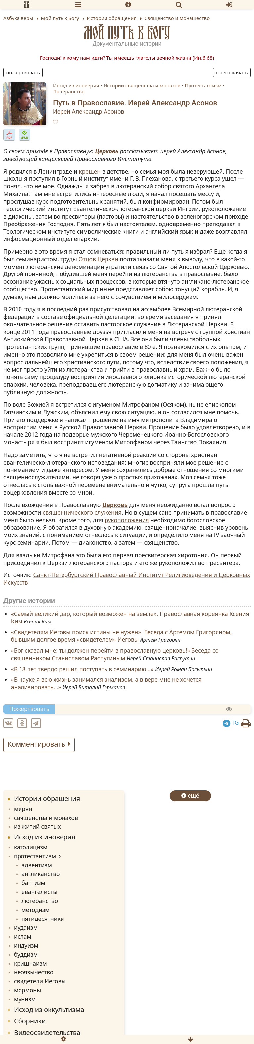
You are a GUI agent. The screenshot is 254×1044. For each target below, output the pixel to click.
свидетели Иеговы (40, 981)
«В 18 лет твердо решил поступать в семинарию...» (82, 669)
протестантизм (35, 856)
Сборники (30, 1021)
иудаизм (26, 927)
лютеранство (39, 901)
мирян (23, 809)
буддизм (26, 954)
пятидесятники (42, 918)
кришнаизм (30, 963)
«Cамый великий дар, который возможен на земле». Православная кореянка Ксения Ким (130, 617)
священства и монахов (46, 817)
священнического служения (82, 512)
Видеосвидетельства (47, 1032)
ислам (22, 936)
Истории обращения (47, 798)
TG (231, 722)
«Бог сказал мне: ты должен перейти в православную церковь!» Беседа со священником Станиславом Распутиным (115, 654)
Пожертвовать (23, 72)
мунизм (25, 999)
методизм (35, 910)
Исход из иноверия (76, 85)
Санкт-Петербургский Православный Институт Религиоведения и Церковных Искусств (126, 578)
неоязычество (34, 972)
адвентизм (36, 865)
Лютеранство (69, 91)
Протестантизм (203, 85)
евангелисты (39, 892)
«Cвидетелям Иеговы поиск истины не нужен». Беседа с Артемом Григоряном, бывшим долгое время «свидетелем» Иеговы (121, 636)
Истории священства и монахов (142, 85)
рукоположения (127, 520)
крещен (90, 171)
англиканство (40, 874)
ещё (190, 795)
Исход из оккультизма (49, 1009)
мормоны (27, 990)
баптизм (33, 883)
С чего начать (232, 72)
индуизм (26, 945)
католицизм (31, 847)
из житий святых (37, 826)
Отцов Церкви (98, 259)
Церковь (106, 151)
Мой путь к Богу (127, 33)
